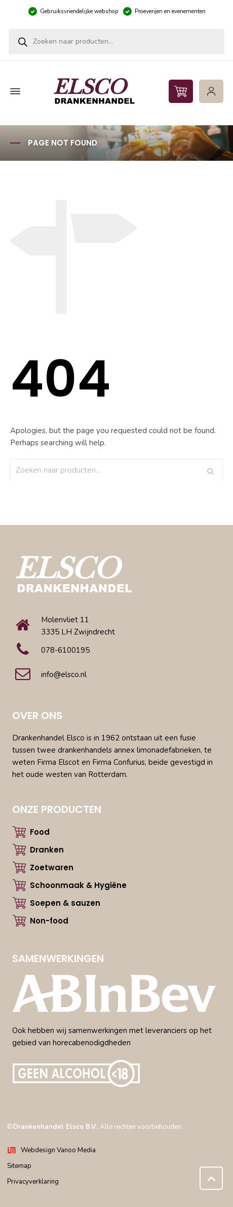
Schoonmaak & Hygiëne (78, 885)
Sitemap (19, 1165)
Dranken (47, 849)
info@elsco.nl (64, 674)
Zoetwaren (51, 867)
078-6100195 (65, 650)
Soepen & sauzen (65, 903)
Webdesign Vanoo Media (58, 1150)
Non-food (49, 920)
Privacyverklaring (33, 1181)
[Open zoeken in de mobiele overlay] (116, 41)
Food (40, 832)
